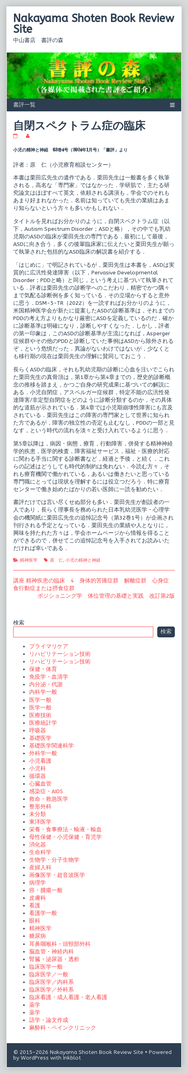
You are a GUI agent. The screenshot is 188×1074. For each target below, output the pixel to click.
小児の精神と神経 (83, 560)
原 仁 (56, 560)
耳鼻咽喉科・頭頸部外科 (60, 944)
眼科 (34, 920)
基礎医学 (40, 738)
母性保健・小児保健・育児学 (65, 837)
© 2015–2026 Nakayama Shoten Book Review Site (78, 1052)
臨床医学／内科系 (51, 982)
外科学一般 (43, 753)
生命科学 (40, 852)
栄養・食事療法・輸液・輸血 (65, 829)
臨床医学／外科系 (51, 989)
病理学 (37, 882)
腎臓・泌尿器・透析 (54, 959)
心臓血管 (40, 783)
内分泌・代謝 (46, 684)
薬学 (34, 1004)
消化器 (37, 844)
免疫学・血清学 (48, 676)
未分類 (37, 814)
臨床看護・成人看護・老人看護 (68, 997)
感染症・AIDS (46, 791)
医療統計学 (43, 722)
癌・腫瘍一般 (46, 890)
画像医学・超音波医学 (57, 875)
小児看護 (40, 761)
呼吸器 (37, 730)
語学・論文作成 (48, 1020)
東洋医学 (40, 821)
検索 (18, 622)
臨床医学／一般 (48, 974)
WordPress (35, 1057)
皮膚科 (37, 898)
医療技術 (40, 715)
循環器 (37, 776)
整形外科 (40, 806)
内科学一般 (43, 692)
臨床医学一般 (46, 966)
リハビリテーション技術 (60, 654)
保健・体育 (43, 669)
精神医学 (29, 560)
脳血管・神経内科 (51, 951)
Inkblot (72, 1057)
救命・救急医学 (48, 799)
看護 (34, 905)
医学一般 (40, 700)
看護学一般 (43, 913)
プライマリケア (48, 646)
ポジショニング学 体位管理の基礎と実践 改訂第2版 (106, 595)
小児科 (37, 768)
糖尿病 (37, 936)
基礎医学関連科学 (51, 745)
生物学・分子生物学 (54, 859)
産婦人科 (40, 867)
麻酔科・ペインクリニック (62, 1027)
